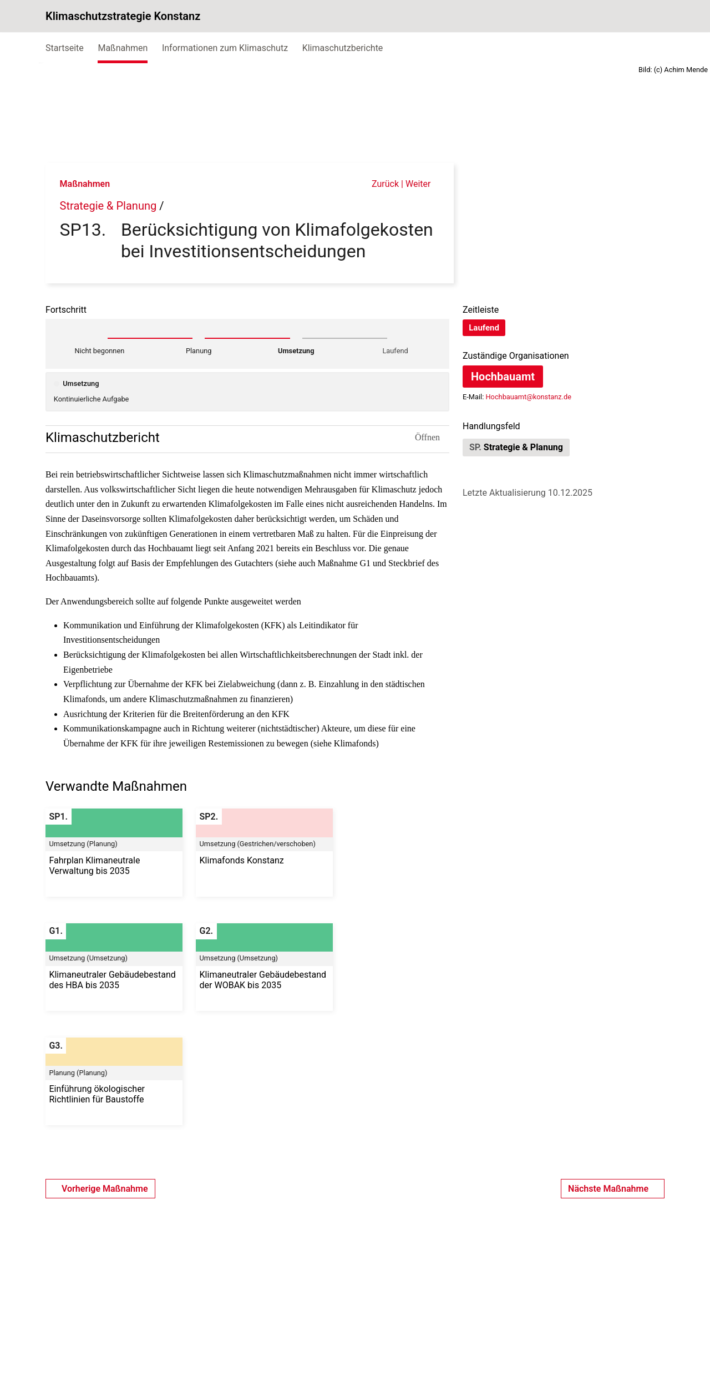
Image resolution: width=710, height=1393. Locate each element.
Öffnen (432, 437)
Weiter (422, 184)
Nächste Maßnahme (612, 1074)
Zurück (380, 184)
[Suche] (652, 16)
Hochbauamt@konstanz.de (528, 397)
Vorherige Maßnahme (100, 1074)
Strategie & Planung (108, 205)
